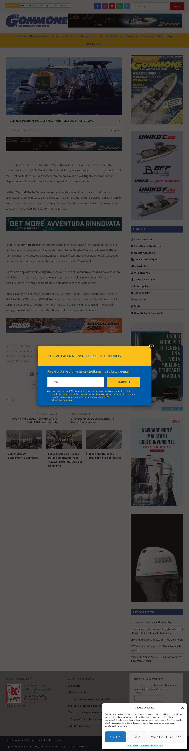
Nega (138, 737)
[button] (182, 707)
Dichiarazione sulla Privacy (151, 745)
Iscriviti (123, 382)
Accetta (115, 737)
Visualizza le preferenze (166, 737)
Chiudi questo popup (62, 399)
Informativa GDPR (100, 396)
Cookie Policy (132, 745)
